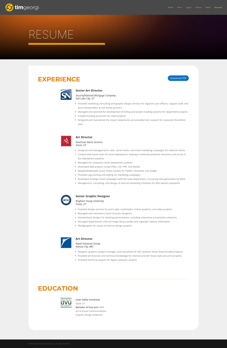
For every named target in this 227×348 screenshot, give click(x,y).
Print (179, 7)
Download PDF (178, 78)
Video (208, 7)
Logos (188, 7)
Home (170, 7)
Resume (218, 7)
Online (198, 7)
